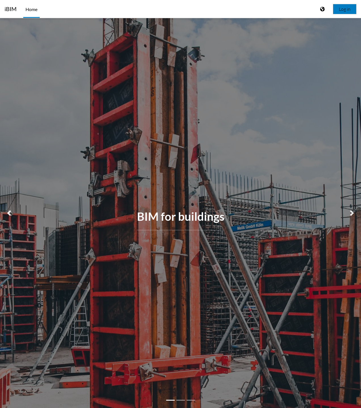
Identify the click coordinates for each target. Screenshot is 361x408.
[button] (9, 213)
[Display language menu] (323, 9)
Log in (345, 9)
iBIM (10, 9)
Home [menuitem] (31, 9)
